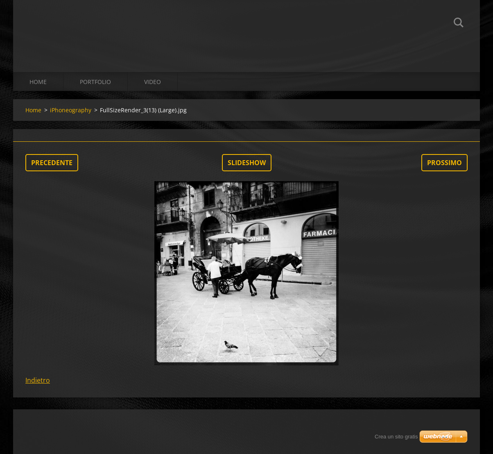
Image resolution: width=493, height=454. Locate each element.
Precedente (51, 162)
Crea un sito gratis (396, 437)
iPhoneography (70, 110)
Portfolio (95, 82)
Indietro (37, 380)
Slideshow (247, 162)
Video (152, 82)
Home (38, 82)
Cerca (459, 23)
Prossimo (444, 162)
